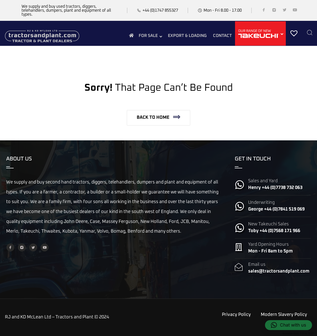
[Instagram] (274, 11)
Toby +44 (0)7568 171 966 (274, 231)
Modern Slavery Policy (284, 314)
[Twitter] (284, 11)
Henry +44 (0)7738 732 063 (275, 187)
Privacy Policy (236, 314)
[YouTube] (295, 11)
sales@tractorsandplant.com (278, 271)
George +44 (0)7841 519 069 (276, 209)
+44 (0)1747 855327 (160, 10)
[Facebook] (264, 11)
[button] (158, 117)
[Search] (309, 33)
